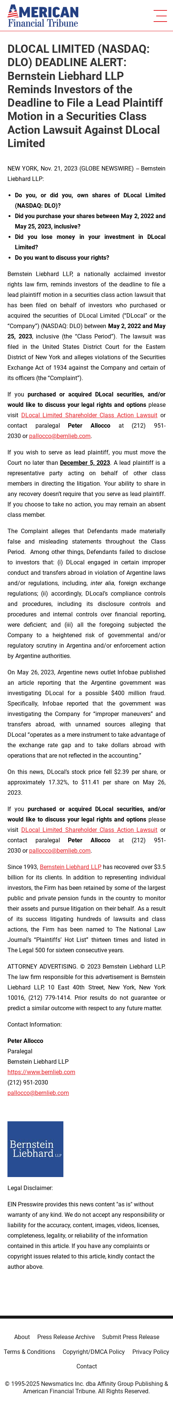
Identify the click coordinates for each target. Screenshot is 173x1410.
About (22, 1337)
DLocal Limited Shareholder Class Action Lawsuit (89, 415)
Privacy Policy (150, 1351)
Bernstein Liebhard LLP (70, 867)
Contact (86, 1366)
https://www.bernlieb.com (41, 1072)
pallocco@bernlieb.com (60, 436)
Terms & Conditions (29, 1351)
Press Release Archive (66, 1337)
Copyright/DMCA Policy (94, 1351)
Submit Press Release (130, 1337)
